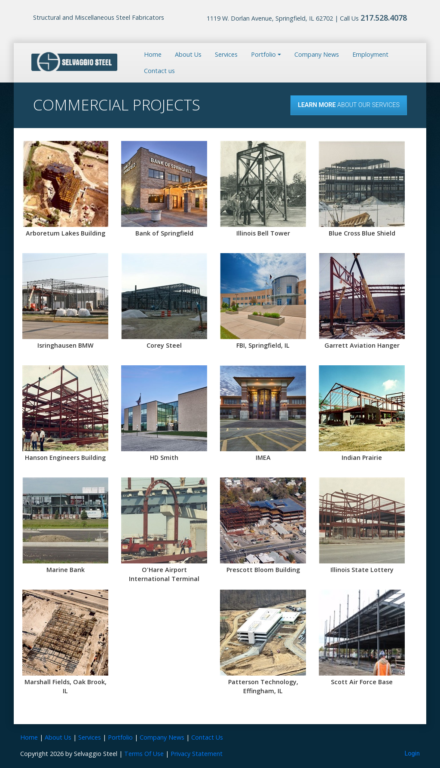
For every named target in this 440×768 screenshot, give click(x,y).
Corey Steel (164, 345)
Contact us (159, 71)
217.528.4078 (384, 17)
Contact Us (207, 737)
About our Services (349, 105)
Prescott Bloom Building (263, 570)
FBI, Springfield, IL (263, 345)
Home (153, 54)
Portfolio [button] (263, 54)
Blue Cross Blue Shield (362, 233)
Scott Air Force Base (362, 682)
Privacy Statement (197, 754)
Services (226, 54)
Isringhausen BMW (65, 345)
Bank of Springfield (164, 233)
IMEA (263, 457)
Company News (316, 54)
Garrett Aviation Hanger (362, 345)
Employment (370, 54)
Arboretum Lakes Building (65, 233)
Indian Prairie (362, 457)
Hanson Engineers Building (65, 457)
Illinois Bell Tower (263, 233)
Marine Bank (65, 570)
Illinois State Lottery (362, 570)
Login (412, 753)
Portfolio (120, 737)
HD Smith (164, 457)
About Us (188, 54)
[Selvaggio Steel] (74, 62)
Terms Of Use (144, 754)
